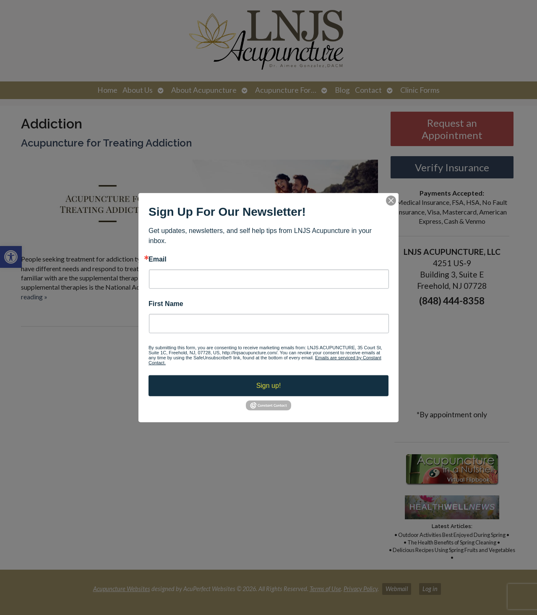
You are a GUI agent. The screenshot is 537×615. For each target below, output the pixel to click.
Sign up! (268, 385)
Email (158, 259)
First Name (166, 304)
